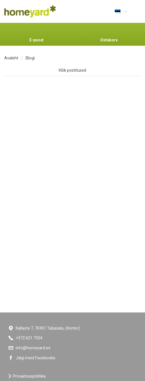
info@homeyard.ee (33, 348)
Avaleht (11, 58)
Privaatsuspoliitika (29, 376)
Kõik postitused (72, 70)
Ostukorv (109, 40)
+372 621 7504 (29, 338)
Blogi (30, 58)
